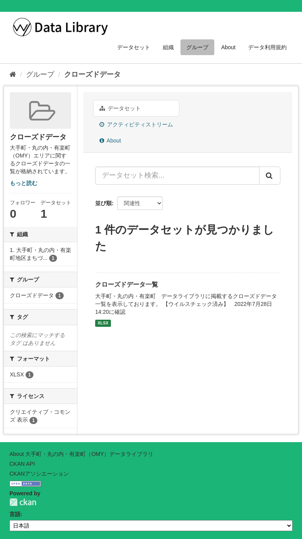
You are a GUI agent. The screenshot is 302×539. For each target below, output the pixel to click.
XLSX (103, 323)
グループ (197, 47)
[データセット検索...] (177, 176)
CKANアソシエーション (39, 473)
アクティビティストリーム (136, 124)
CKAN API (22, 464)
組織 (168, 47)
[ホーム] (12, 74)
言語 (14, 514)
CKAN (22, 502)
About (228, 47)
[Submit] (269, 176)
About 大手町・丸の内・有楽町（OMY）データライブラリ (81, 454)
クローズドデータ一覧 (126, 284)
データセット (133, 47)
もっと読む (23, 183)
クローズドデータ (92, 74)
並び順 (103, 203)
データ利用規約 (267, 47)
